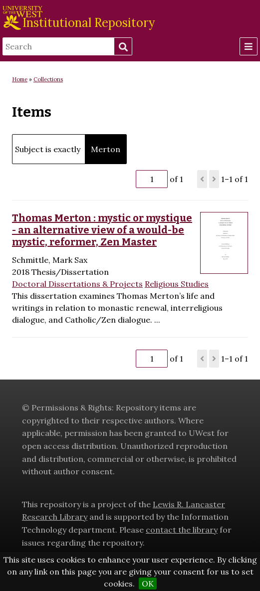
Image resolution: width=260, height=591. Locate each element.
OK (148, 584)
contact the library (182, 530)
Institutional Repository (88, 23)
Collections (48, 79)
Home (19, 79)
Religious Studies (177, 284)
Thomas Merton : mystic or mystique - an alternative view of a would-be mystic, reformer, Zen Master (102, 230)
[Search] (58, 46)
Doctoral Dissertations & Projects (77, 284)
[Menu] (249, 46)
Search (123, 47)
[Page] (152, 179)
